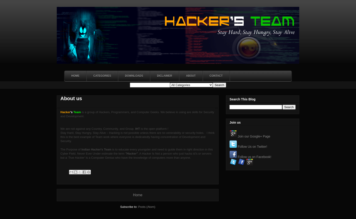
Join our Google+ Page (254, 136)
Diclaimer (164, 75)
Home (75, 75)
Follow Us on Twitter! (252, 146)
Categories (102, 75)
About (191, 75)
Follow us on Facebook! (254, 157)
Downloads (134, 75)
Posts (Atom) (146, 207)
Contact (216, 75)
